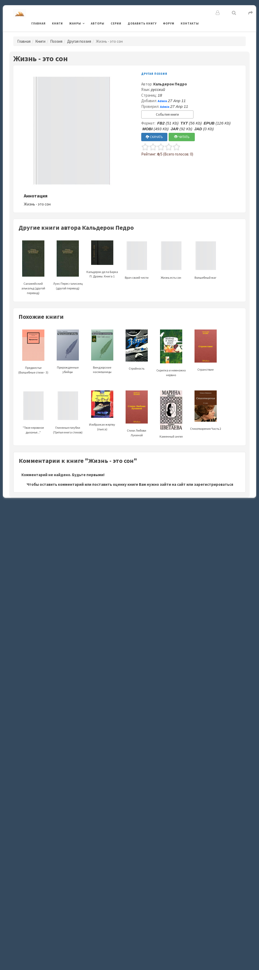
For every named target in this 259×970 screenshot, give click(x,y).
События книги (167, 114)
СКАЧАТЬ (154, 137)
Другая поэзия (79, 41)
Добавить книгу (142, 23)
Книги (57, 23)
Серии (116, 23)
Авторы (97, 23)
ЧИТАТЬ (182, 137)
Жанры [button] (75, 23)
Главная (38, 23)
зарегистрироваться (213, 484)
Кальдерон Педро (170, 84)
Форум (168, 23)
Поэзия (56, 41)
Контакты (190, 23)
